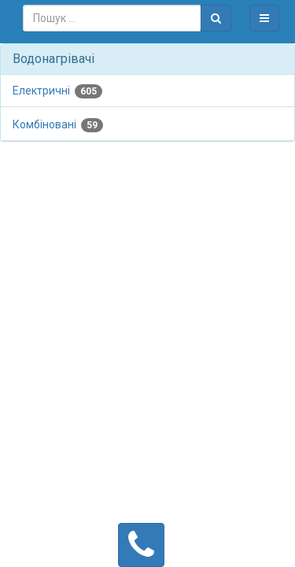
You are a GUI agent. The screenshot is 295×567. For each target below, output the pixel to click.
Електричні (57, 91)
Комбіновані (58, 125)
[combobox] (112, 18)
